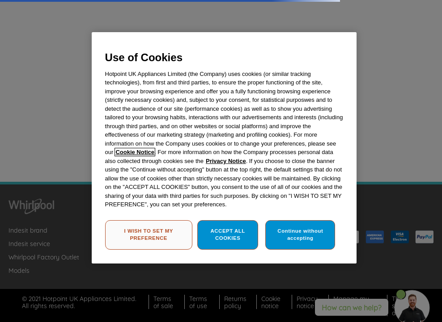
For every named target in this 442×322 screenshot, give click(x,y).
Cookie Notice (134, 152)
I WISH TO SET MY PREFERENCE (148, 234)
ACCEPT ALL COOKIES (228, 234)
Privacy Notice (226, 161)
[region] (224, 147)
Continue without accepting (300, 234)
